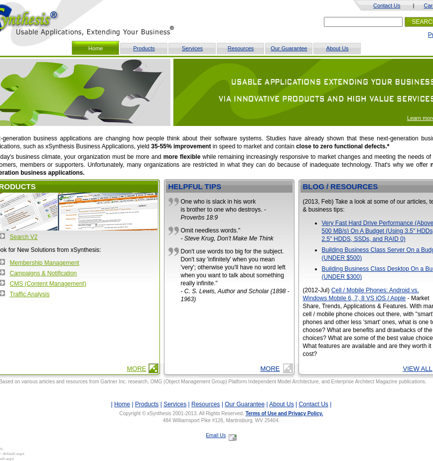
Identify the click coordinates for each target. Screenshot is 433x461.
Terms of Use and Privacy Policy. (284, 413)
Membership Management (44, 262)
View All (418, 368)
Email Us (216, 435)
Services (192, 48)
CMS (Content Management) (48, 283)
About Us (337, 48)
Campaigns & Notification (43, 273)
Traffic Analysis (30, 294)
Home (122, 404)
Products (143, 48)
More (136, 368)
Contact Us (386, 5)
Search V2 (24, 236)
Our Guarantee (289, 48)
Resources (241, 48)
